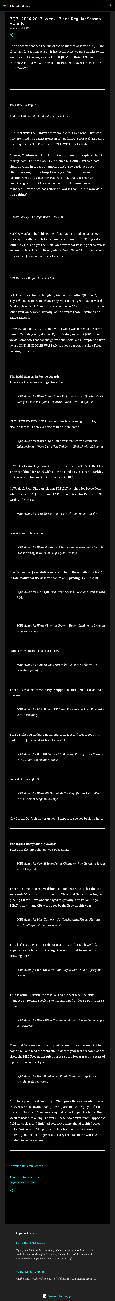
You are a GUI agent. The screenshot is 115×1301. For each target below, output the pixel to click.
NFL (33, 1182)
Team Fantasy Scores (24, 1177)
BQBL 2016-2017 (19, 1182)
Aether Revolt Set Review (30, 1243)
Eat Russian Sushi (21, 5)
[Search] (110, 5)
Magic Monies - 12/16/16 (30, 1271)
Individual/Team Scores (26, 1166)
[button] (12, 35)
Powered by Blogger (57, 1296)
